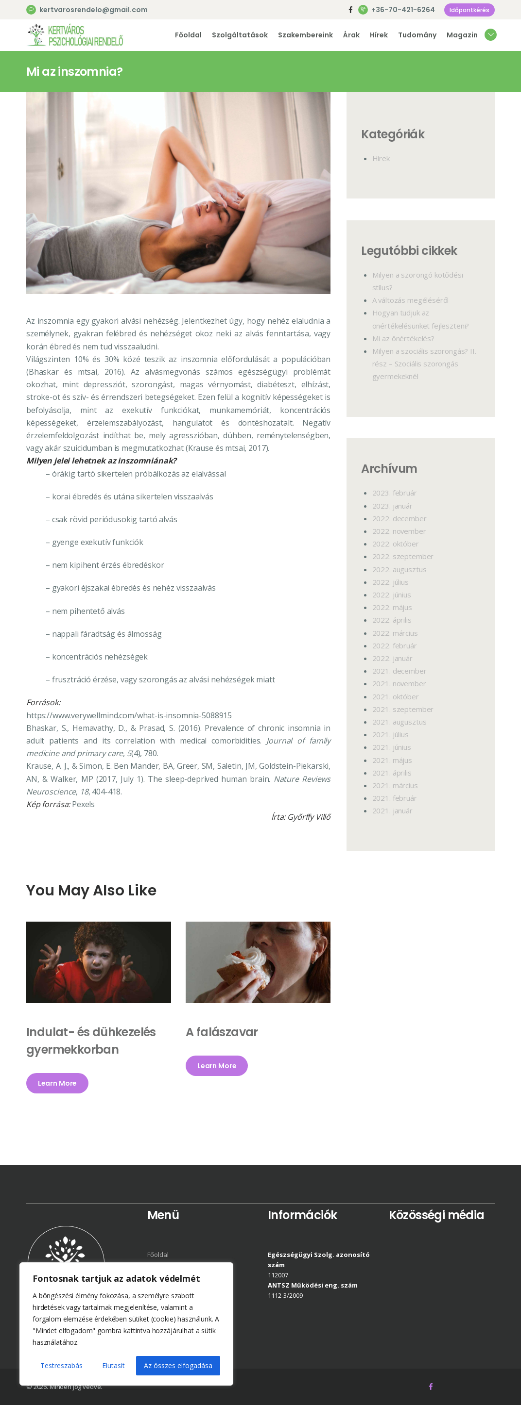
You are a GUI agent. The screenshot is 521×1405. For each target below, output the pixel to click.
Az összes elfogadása (178, 1365)
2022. (399, 518)
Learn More (57, 1083)
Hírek (381, 158)
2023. (394, 492)
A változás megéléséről (410, 300)
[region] (126, 1324)
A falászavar (222, 1032)
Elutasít (113, 1365)
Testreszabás (61, 1365)
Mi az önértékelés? (403, 338)
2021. (399, 671)
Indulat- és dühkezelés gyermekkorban (91, 1041)
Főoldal (158, 1254)
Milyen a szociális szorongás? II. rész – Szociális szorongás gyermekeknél (424, 363)
